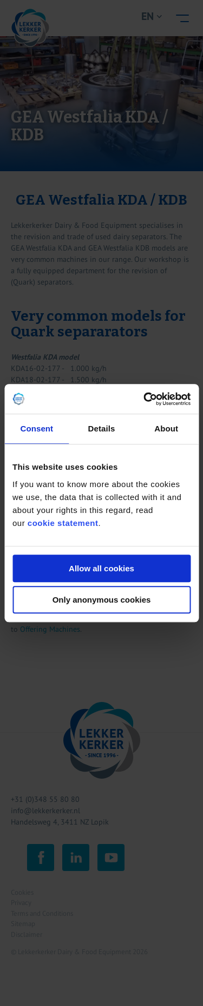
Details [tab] (101, 428)
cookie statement (63, 523)
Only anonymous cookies (102, 599)
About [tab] (166, 428)
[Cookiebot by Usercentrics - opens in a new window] (145, 399)
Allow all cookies (101, 568)
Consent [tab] (36, 428)
